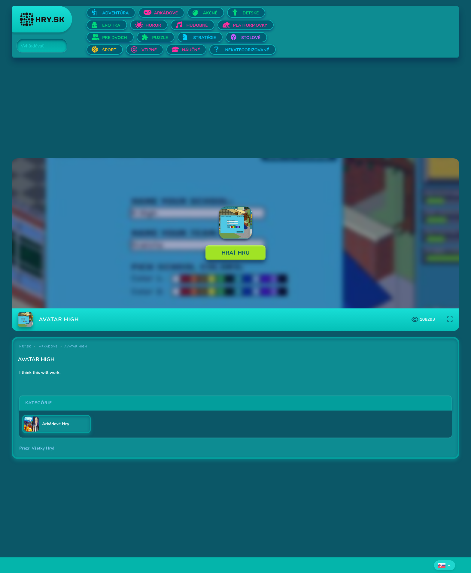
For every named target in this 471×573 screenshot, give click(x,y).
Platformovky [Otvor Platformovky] (250, 25)
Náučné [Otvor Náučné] (191, 50)
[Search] (38, 46)
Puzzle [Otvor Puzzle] (160, 38)
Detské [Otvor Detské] (251, 13)
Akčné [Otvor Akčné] (210, 13)
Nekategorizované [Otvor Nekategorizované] (247, 50)
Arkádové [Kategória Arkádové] (48, 346)
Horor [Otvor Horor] (153, 25)
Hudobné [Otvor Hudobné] (197, 25)
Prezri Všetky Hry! (36, 448)
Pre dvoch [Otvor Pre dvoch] (114, 38)
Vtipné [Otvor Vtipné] (149, 50)
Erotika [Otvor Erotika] (111, 25)
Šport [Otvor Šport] (109, 50)
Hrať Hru (235, 252)
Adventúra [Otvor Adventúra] (115, 13)
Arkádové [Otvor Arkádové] (166, 13)
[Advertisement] (192, 109)
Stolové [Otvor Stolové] (250, 38)
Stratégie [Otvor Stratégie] (204, 38)
